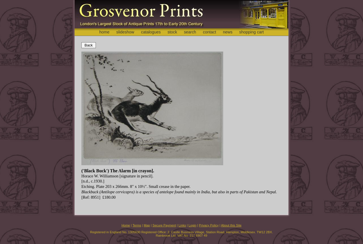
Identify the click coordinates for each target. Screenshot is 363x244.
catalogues (151, 32)
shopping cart (251, 32)
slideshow (125, 32)
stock (172, 32)
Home (125, 225)
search (190, 32)
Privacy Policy (209, 225)
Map (147, 225)
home (104, 32)
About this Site (231, 225)
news (228, 32)
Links (182, 225)
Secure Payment (164, 225)
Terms (136, 225)
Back (89, 45)
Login (192, 225)
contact (209, 32)
